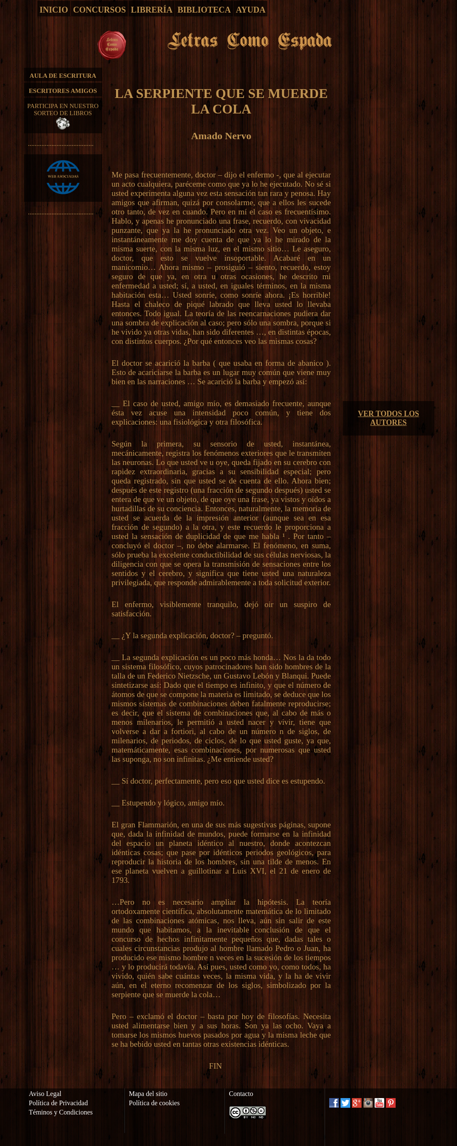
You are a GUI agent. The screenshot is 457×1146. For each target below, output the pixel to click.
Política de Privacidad (58, 1102)
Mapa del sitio (148, 1093)
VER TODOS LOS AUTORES (388, 418)
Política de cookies (154, 1102)
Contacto (241, 1093)
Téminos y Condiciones (61, 1112)
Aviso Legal (45, 1093)
